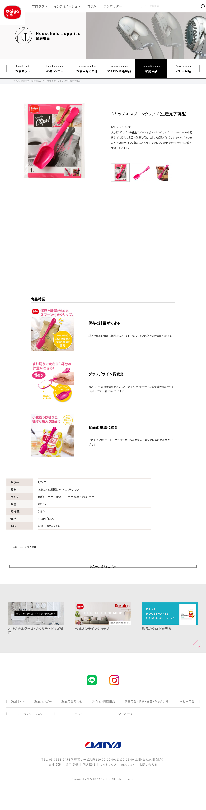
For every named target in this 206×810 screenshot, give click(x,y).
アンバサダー (112, 6)
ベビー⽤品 (183, 68)
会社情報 (54, 779)
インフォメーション (67, 6)
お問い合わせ (148, 779)
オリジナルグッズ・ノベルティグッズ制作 (36, 644)
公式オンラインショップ (103, 642)
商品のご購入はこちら (103, 574)
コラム (91, 6)
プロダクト (39, 6)
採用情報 (72, 779)
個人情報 (89, 779)
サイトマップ (108, 779)
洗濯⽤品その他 (87, 68)
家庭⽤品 (151, 68)
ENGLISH (128, 779)
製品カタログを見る (170, 642)
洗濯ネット (23, 68)
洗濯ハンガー (55, 68)
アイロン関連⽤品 (119, 68)
